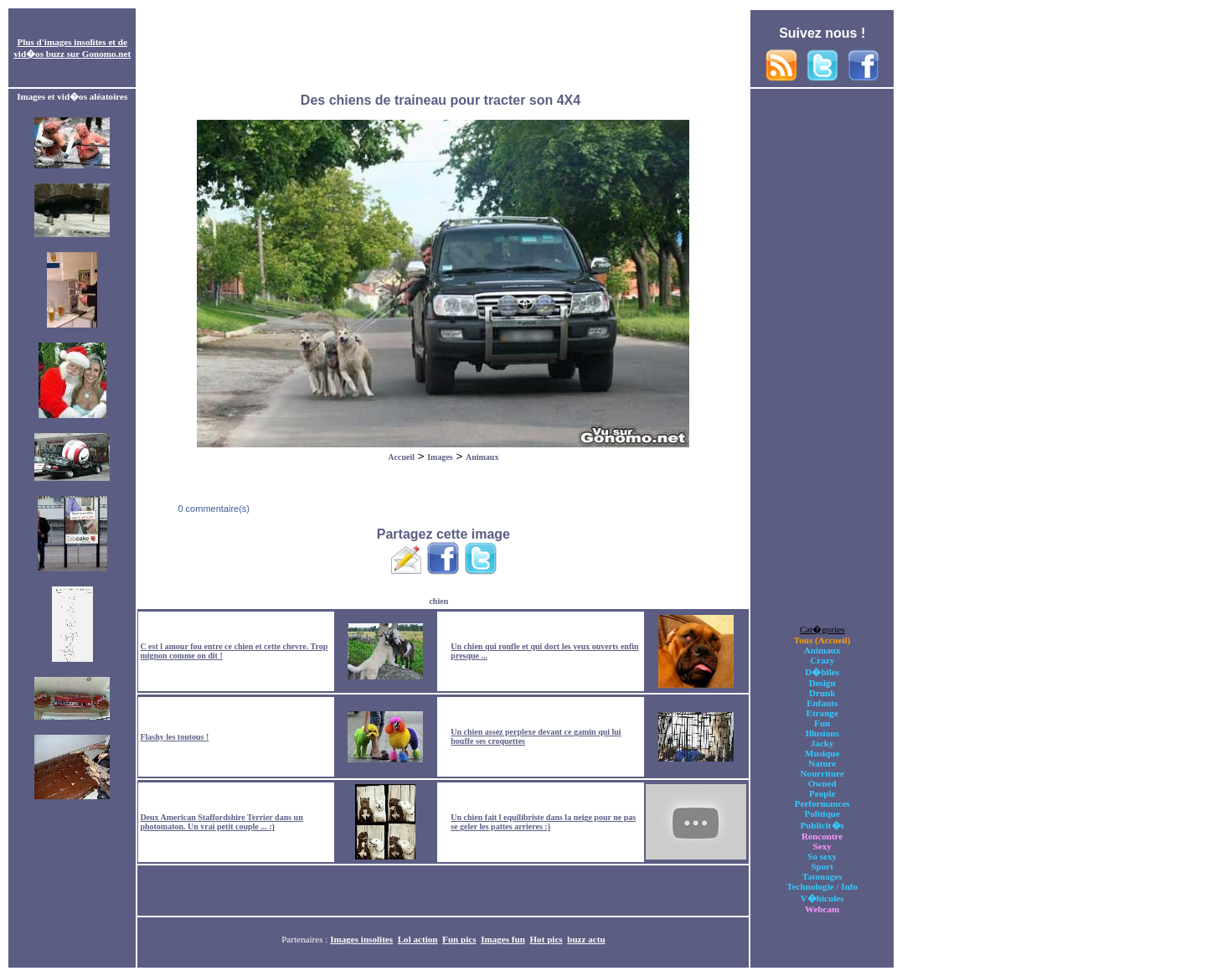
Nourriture (822, 773)
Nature (822, 763)
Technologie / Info (822, 886)
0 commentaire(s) (212, 508)
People (822, 793)
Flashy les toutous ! (174, 736)
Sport (822, 866)
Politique (822, 813)
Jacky (822, 743)
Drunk (822, 693)
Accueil (401, 457)
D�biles (822, 672)
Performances (822, 803)
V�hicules (822, 898)
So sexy (822, 856)
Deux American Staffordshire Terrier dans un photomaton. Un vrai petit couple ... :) (221, 822)
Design (822, 683)
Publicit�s (822, 825)
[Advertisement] (443, 48)
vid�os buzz (38, 54)
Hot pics (545, 939)
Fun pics (459, 939)
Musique (822, 753)
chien (438, 601)
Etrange (822, 713)
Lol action (418, 939)
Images (440, 457)
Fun (822, 723)
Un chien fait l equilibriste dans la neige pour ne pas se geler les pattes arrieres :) (543, 822)
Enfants (822, 703)
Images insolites (361, 939)
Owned (822, 783)
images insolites (75, 42)
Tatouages (822, 876)
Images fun (503, 939)
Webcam (822, 909)
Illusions (822, 733)
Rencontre (822, 836)
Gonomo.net (106, 54)
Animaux (482, 457)
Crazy (822, 660)
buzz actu (586, 939)
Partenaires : (305, 939)
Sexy (822, 846)
